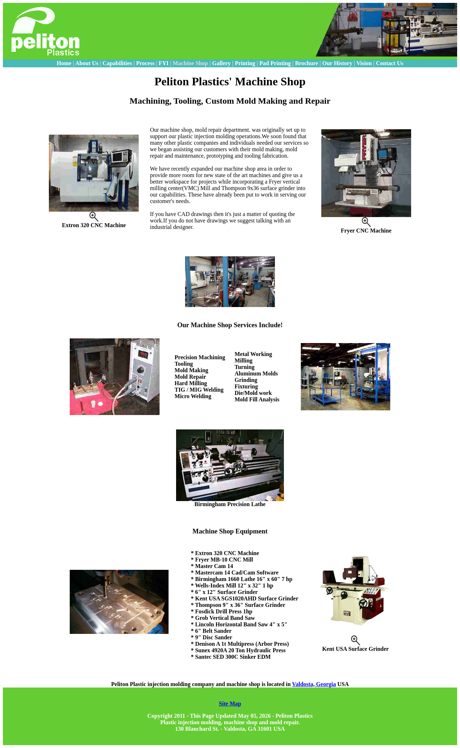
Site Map (230, 703)
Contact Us (389, 63)
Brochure (306, 63)
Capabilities (117, 63)
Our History (337, 63)
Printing (245, 63)
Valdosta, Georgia (314, 684)
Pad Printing (275, 63)
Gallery (221, 63)
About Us (86, 63)
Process (145, 63)
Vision (364, 63)
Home (64, 63)
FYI (164, 63)
